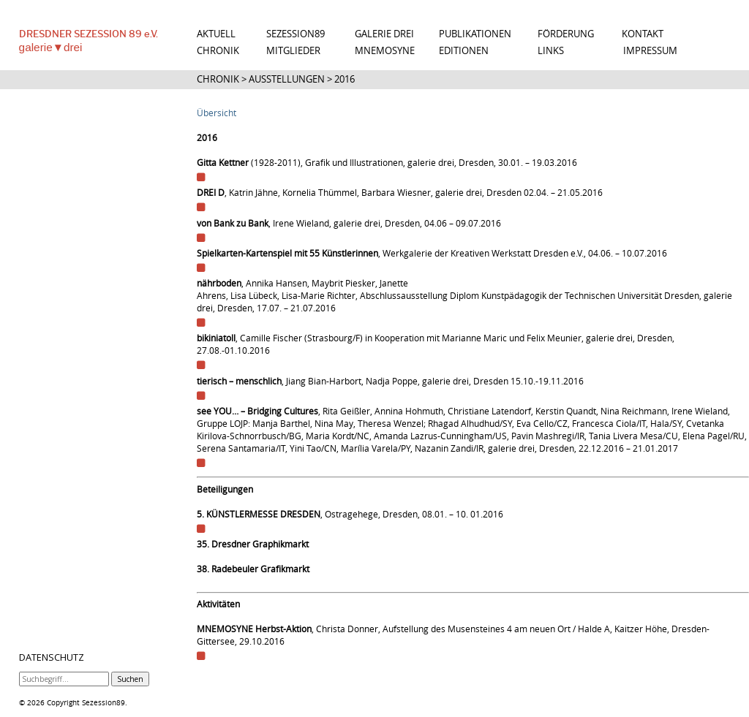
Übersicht (216, 113)
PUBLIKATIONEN (475, 34)
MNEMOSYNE (385, 51)
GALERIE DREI (384, 34)
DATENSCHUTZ (51, 657)
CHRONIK (218, 51)
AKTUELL (216, 34)
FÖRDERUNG (566, 34)
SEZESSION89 (295, 34)
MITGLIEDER (293, 51)
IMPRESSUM (650, 51)
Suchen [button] (130, 679)
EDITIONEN (464, 51)
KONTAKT (642, 34)
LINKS (551, 51)
